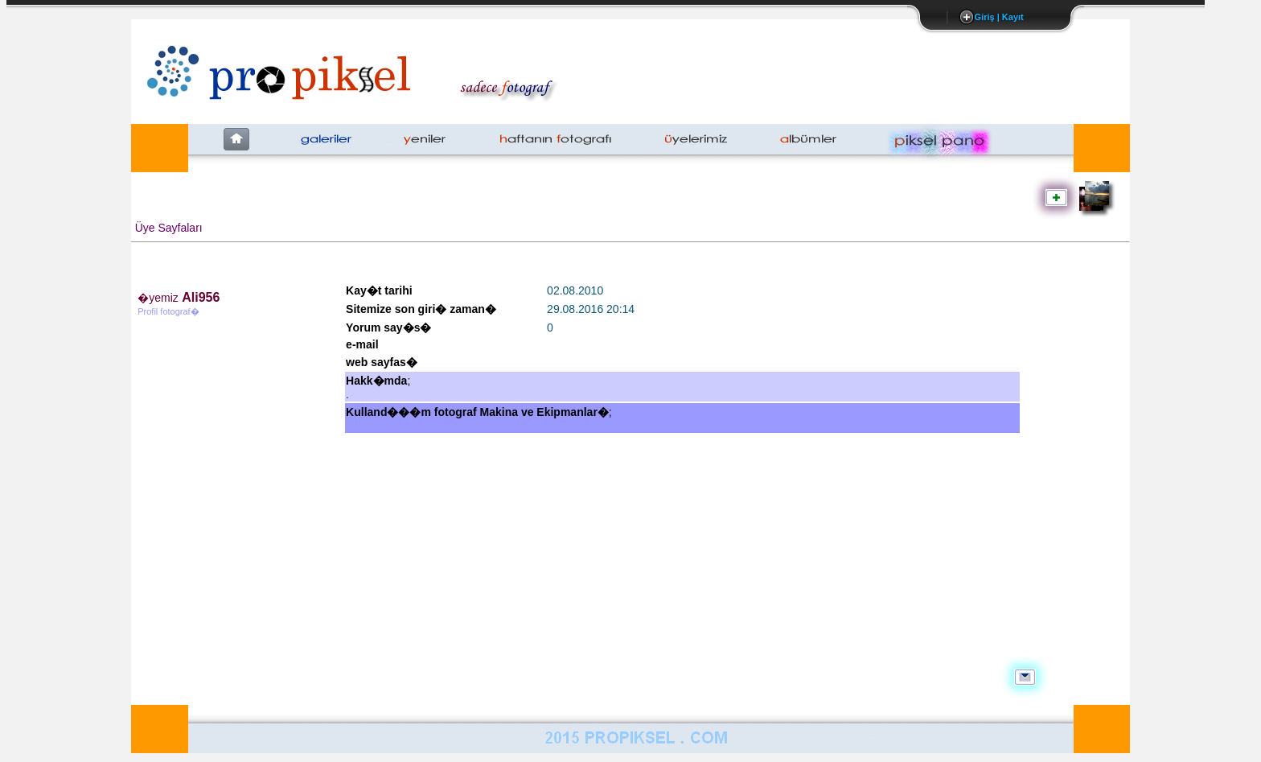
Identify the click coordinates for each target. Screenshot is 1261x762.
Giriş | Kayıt (999, 17)
